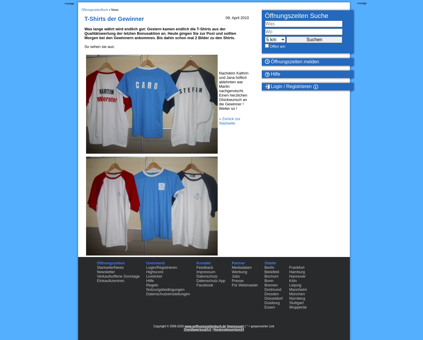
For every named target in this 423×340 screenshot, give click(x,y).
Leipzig (295, 285)
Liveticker (154, 276)
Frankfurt (296, 267)
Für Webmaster (245, 285)
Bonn (268, 280)
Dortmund (272, 289)
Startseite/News (110, 267)
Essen (269, 307)
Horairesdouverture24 (229, 329)
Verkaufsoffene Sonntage (118, 276)
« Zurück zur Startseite (229, 121)
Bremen (271, 285)
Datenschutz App (211, 280)
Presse (238, 280)
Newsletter (106, 272)
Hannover (297, 276)
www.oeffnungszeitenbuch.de (205, 326)
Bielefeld (271, 272)
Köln (293, 280)
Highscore (155, 272)
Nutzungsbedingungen (165, 289)
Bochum (271, 276)
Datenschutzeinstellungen (168, 294)
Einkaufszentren (110, 280)
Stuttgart (296, 303)
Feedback (205, 267)
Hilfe (272, 74)
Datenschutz (207, 276)
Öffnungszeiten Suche (296, 15)
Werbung (239, 272)
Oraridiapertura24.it (197, 329)
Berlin (269, 267)
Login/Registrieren (161, 267)
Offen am (277, 46)
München (297, 294)
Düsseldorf (273, 298)
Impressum (206, 272)
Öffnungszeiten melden (292, 61)
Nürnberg (297, 298)
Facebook (205, 285)
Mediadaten (242, 267)
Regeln (152, 285)
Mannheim (298, 289)
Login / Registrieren (288, 86)
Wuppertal (297, 307)
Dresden (271, 294)
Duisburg (272, 303)
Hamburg (297, 272)
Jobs (236, 276)
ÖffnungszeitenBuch (95, 9)
